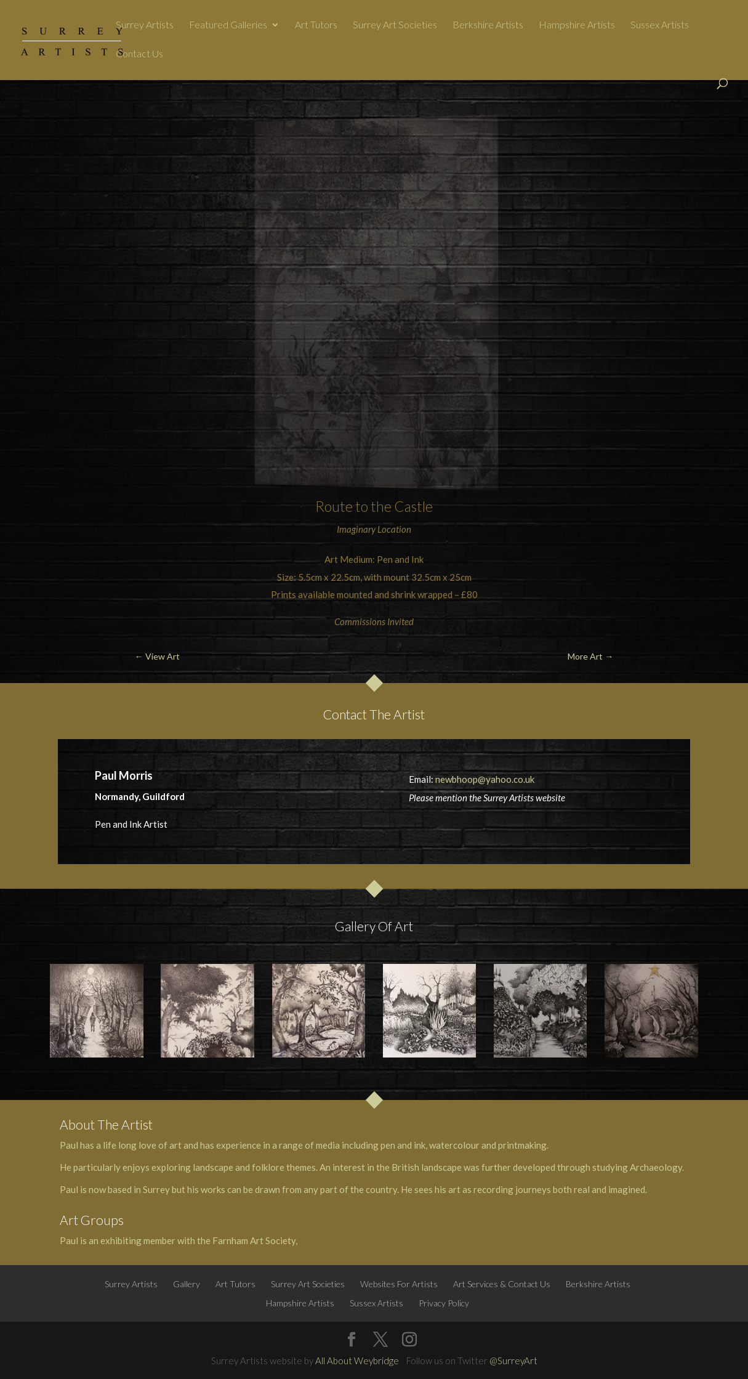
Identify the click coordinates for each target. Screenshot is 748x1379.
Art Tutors (316, 25)
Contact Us (139, 54)
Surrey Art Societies (395, 25)
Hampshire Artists (577, 25)
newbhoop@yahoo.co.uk (484, 779)
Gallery (186, 1284)
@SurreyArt (513, 1360)
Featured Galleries (228, 25)
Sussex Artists (659, 25)
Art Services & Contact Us (501, 1284)
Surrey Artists (145, 25)
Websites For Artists (399, 1284)
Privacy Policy (444, 1303)
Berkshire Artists (487, 25)
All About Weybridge (357, 1360)
